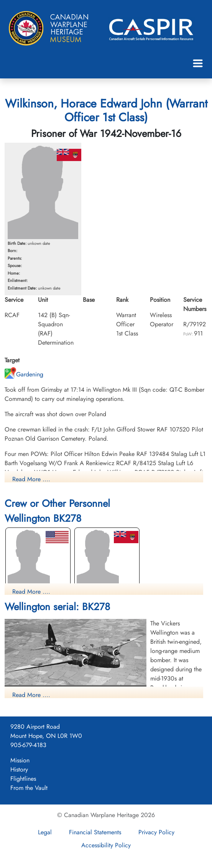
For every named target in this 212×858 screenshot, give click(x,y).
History (19, 769)
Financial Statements (95, 832)
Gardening (24, 374)
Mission (20, 760)
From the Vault (29, 787)
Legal (45, 832)
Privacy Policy (156, 832)
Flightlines (23, 778)
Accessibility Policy (106, 845)
